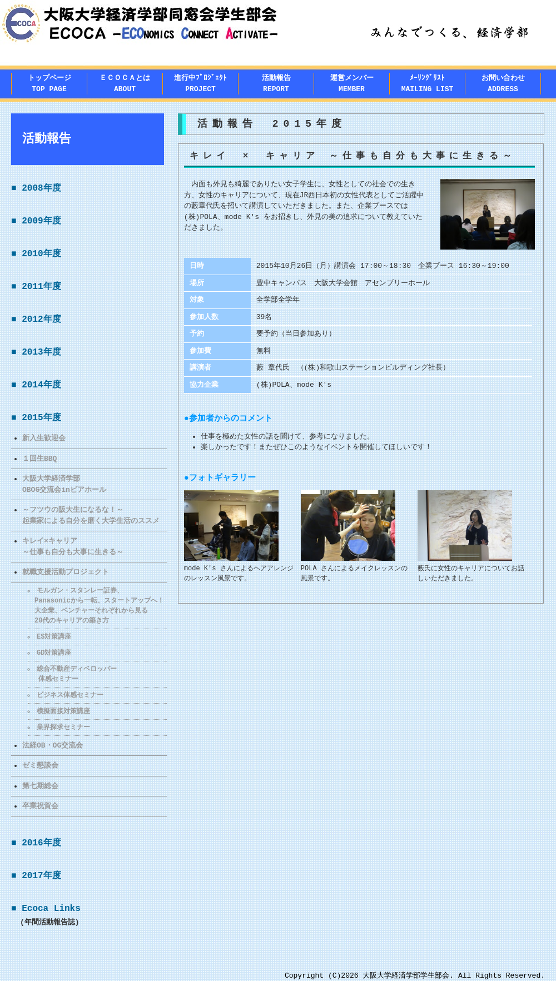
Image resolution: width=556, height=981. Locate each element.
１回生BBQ (39, 459)
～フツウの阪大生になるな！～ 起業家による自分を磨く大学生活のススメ (91, 515)
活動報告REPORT (276, 83)
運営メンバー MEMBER (352, 83)
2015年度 (41, 418)
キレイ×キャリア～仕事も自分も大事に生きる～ (72, 546)
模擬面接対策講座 (64, 711)
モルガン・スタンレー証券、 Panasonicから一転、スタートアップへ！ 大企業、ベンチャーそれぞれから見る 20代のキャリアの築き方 (96, 605)
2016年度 (41, 843)
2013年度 (41, 352)
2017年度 (41, 876)
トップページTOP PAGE (49, 83)
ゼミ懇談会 (40, 765)
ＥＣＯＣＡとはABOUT (125, 83)
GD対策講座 (54, 653)
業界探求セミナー (64, 727)
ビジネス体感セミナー (70, 695)
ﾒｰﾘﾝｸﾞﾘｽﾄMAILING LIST (427, 83)
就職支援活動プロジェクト (65, 572)
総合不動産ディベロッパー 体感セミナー (72, 674)
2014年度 (41, 385)
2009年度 (41, 221)
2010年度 (41, 254)
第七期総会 (40, 786)
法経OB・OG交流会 (52, 745)
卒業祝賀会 (40, 806)
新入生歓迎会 (44, 438)
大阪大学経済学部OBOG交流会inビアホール (64, 484)
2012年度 (41, 319)
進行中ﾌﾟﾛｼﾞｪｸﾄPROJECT (200, 83)
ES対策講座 (54, 636)
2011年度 (41, 287)
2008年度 (41, 188)
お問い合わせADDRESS (503, 83)
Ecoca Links (51, 909)
